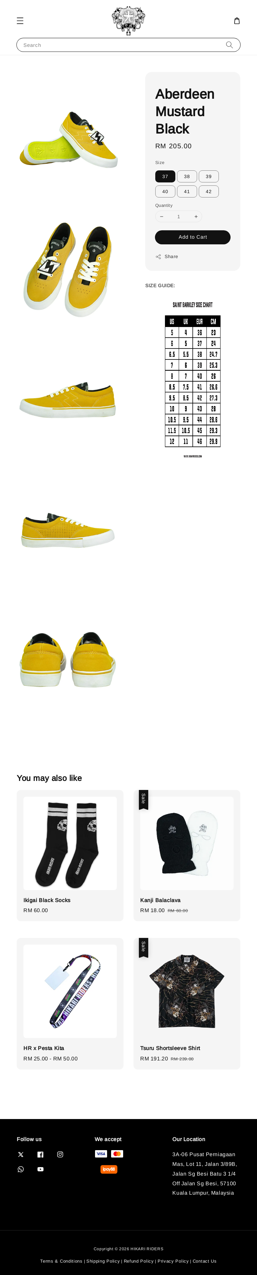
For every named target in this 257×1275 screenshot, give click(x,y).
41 (187, 191)
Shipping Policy (103, 1261)
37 (165, 176)
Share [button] (166, 257)
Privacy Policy (173, 1261)
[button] (20, 20)
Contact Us (205, 1261)
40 (165, 191)
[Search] (229, 44)
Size (160, 162)
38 (187, 176)
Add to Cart (193, 237)
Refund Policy (139, 1261)
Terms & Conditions (61, 1261)
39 (209, 176)
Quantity (164, 205)
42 (209, 191)
